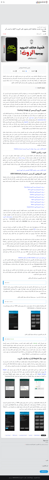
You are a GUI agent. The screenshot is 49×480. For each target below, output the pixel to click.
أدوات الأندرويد (39, 27)
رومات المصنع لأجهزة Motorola (37, 192)
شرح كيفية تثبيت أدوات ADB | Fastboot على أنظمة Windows (32, 257)
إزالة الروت (30, 435)
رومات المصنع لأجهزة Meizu (37, 204)
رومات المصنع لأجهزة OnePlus (37, 194)
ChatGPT (34, 71)
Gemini (24, 71)
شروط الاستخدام (30, 477)
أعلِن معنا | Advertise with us (18, 477)
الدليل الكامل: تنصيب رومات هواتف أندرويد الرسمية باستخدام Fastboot (30, 149)
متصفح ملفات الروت (7, 216)
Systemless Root (42, 120)
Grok (15, 71)
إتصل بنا (24, 477)
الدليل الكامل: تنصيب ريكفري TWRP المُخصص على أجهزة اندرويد (31, 170)
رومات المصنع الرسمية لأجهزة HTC (36, 189)
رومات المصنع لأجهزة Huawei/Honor (35, 207)
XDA (34, 229)
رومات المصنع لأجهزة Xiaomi (37, 202)
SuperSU (26, 122)
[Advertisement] (24, 14)
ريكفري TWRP (15, 435)
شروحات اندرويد (8, 435)
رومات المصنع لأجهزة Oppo (37, 199)
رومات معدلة (22, 157)
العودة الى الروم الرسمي (22, 435)
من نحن (10, 477)
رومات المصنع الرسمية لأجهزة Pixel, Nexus (34, 187)
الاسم (46, 460)
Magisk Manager (42, 374)
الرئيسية (44, 27)
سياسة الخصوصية (37, 477)
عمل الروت (31, 117)
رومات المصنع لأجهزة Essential (37, 197)
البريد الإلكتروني (45, 465)
